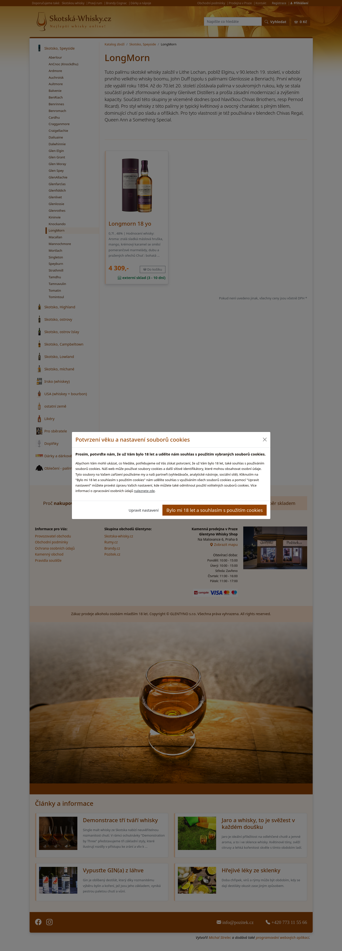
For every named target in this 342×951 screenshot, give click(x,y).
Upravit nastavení (143, 510)
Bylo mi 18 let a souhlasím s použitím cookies (214, 510)
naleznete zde (144, 491)
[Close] (264, 439)
